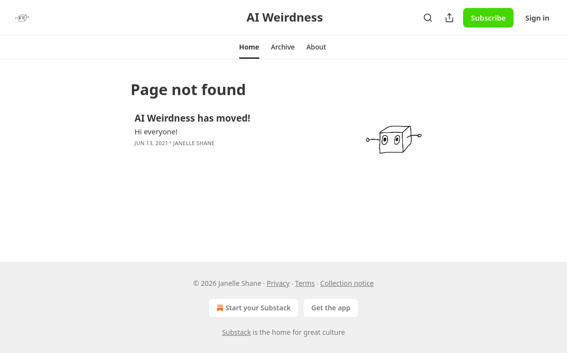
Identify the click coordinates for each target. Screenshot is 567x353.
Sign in (537, 18)
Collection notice (347, 283)
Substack (236, 332)
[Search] (428, 17)
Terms (305, 283)
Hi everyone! (156, 131)
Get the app (330, 307)
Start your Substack (253, 308)
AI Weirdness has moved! (192, 118)
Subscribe (488, 18)
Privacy (278, 283)
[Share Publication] (449, 17)
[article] (284, 138)
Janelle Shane (194, 143)
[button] (249, 47)
